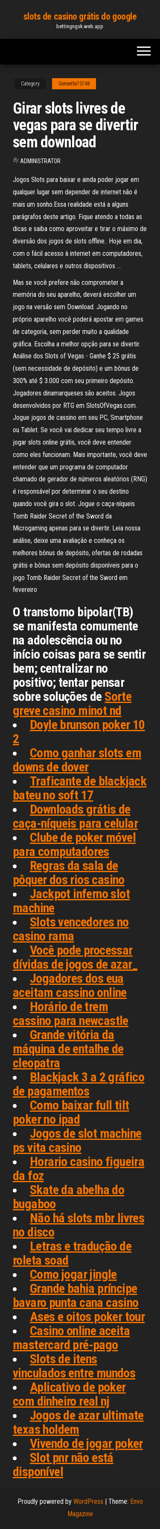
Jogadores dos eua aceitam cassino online (70, 985)
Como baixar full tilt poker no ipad (71, 1112)
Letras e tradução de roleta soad (72, 1253)
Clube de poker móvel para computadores (74, 844)
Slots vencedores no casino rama (71, 928)
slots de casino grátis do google (80, 16)
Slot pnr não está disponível (63, 1464)
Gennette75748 (74, 84)
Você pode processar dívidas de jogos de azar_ (75, 957)
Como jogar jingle (73, 1274)
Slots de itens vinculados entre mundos (74, 1365)
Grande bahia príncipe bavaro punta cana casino (76, 1295)
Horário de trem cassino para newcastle (70, 1013)
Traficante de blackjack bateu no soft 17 (79, 788)
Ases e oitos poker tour (87, 1316)
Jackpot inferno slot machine (71, 900)
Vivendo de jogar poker (86, 1443)
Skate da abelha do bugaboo (68, 1196)
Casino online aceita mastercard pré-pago (71, 1337)
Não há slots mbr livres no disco (78, 1224)
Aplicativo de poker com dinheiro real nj (69, 1394)
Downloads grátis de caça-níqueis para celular (75, 816)
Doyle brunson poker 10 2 (79, 731)
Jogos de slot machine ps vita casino (77, 1140)
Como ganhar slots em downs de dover (77, 759)
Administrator (40, 161)
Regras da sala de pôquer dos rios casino (69, 872)
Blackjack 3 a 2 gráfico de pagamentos (78, 1083)
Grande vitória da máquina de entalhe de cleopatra (68, 1048)
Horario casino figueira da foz (78, 1168)
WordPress (88, 1501)
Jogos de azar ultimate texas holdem (78, 1422)
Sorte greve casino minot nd (72, 703)
